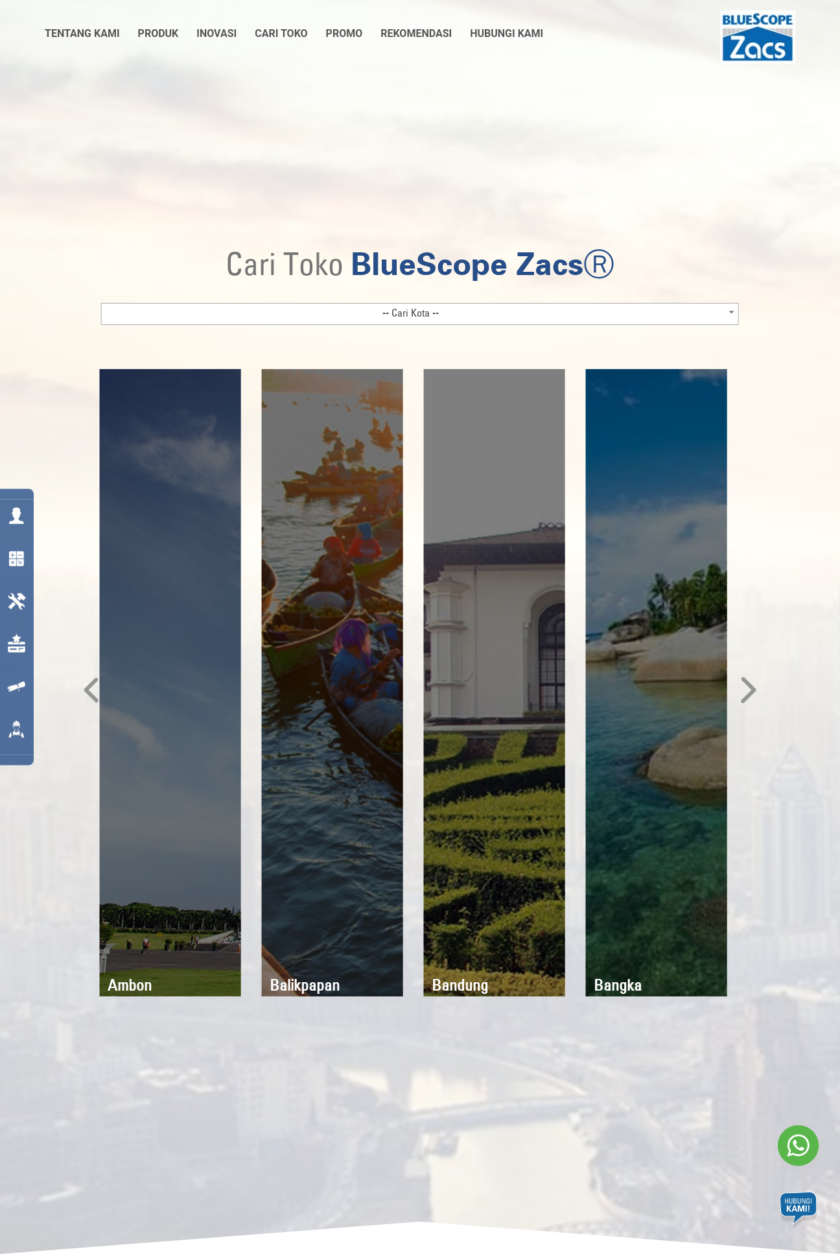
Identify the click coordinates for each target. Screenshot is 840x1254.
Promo (344, 33)
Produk (158, 33)
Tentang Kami (82, 33)
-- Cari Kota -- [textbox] (410, 312)
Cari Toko (281, 33)
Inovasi (216, 33)
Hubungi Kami (506, 33)
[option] (170, 682)
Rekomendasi (416, 33)
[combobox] (420, 313)
